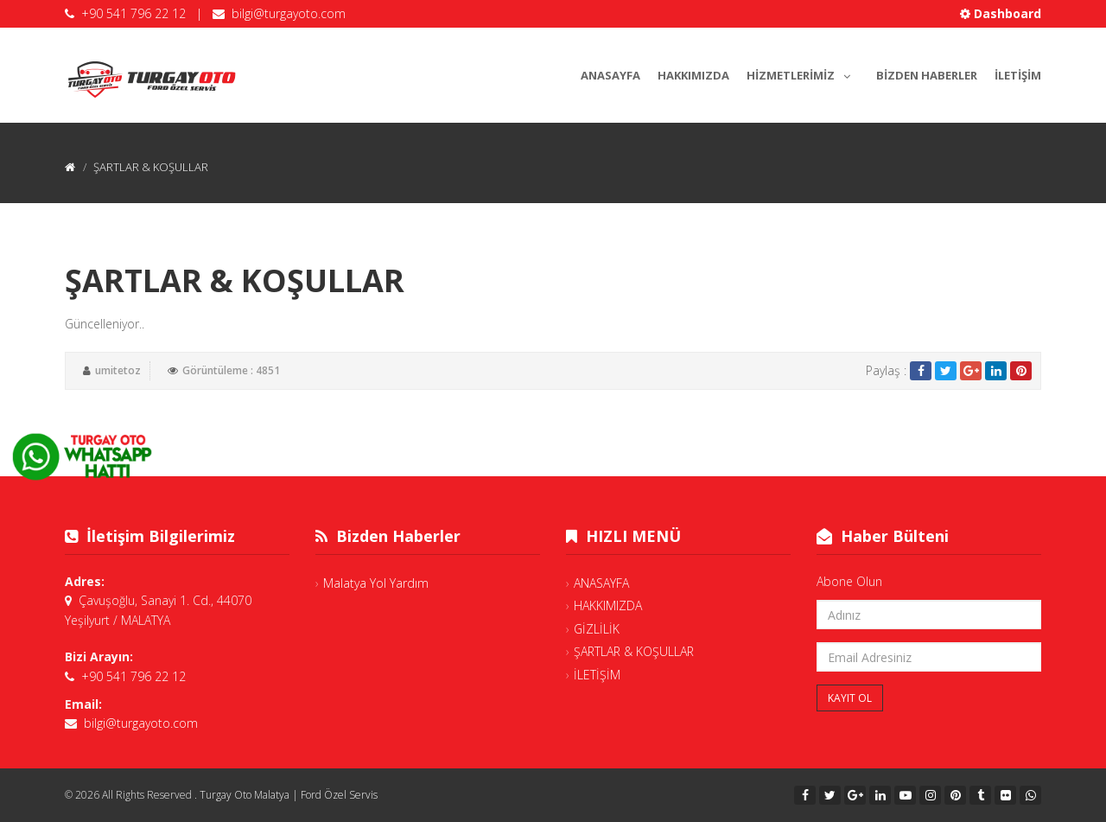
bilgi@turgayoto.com (289, 13)
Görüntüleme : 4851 (231, 370)
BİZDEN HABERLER (926, 75)
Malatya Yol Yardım (376, 583)
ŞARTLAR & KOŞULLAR (634, 651)
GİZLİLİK (597, 629)
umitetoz (118, 370)
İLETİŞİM (1018, 75)
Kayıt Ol (850, 698)
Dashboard (1000, 13)
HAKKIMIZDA (693, 75)
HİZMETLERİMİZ (803, 72)
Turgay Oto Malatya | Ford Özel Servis (289, 794)
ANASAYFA (610, 75)
